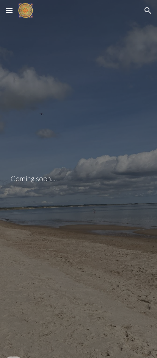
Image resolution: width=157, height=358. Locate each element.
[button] (9, 10)
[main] (78, 179)
